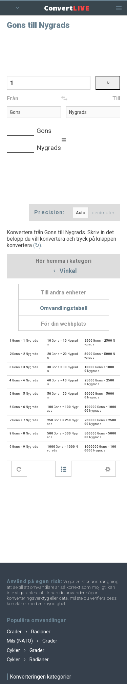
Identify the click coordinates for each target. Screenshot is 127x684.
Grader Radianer (28, 632)
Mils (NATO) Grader (32, 641)
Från (12, 98)
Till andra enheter (63, 292)
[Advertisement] (63, 52)
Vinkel (63, 271)
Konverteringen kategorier (40, 676)
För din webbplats (63, 324)
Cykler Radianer (28, 660)
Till (116, 98)
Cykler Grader (25, 650)
